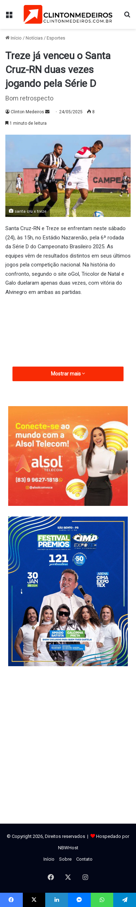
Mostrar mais (68, 374)
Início (13, 38)
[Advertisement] (68, 358)
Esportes (56, 38)
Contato (84, 859)
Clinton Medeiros (27, 111)
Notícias (34, 38)
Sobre (65, 859)
